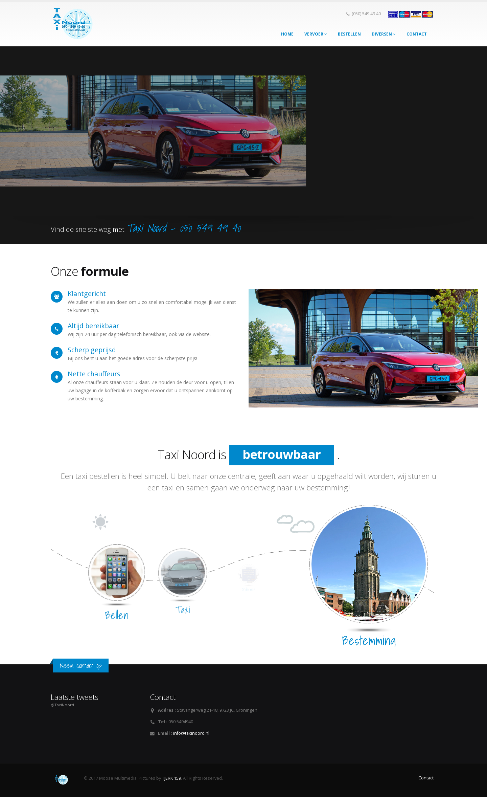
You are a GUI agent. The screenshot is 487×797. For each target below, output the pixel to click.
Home (287, 34)
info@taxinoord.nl (191, 733)
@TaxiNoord (62, 704)
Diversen (384, 34)
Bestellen (349, 34)
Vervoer (315, 34)
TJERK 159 (171, 778)
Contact (417, 34)
